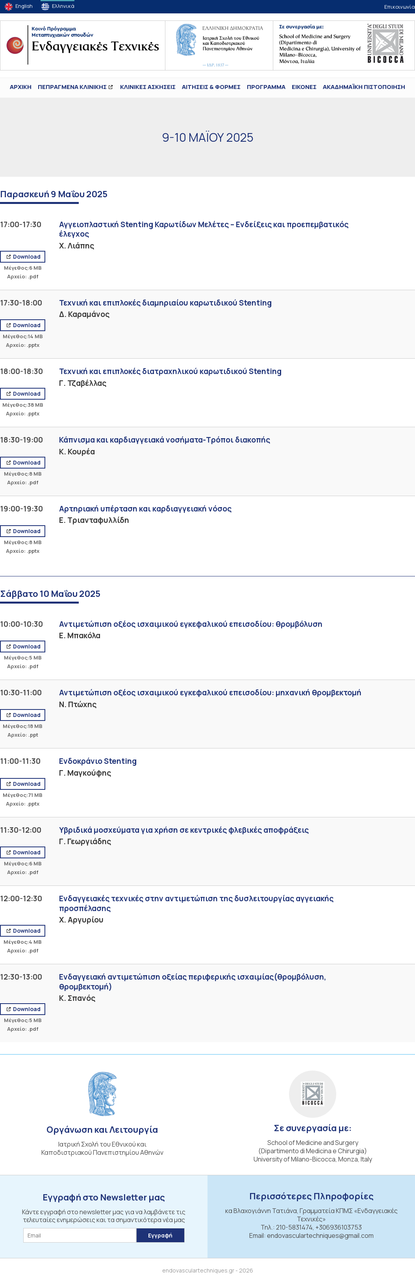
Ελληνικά (63, 5)
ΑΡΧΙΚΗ (20, 87)
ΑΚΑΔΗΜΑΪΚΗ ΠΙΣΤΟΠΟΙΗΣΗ (364, 87)
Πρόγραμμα (266, 87)
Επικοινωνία (399, 6)
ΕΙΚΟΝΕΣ (304, 87)
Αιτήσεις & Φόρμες (211, 87)
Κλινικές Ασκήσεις (148, 87)
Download (26, 256)
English (24, 5)
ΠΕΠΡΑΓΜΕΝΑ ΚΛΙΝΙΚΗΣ (72, 87)
